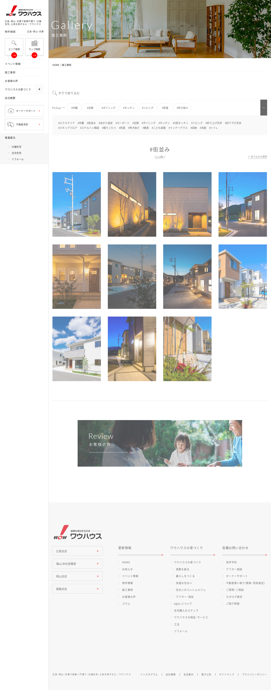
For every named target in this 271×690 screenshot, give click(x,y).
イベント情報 (13, 64)
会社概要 (10, 98)
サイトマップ (226, 681)
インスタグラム (149, 681)
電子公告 (206, 681)
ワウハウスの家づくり (18, 89)
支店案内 (189, 681)
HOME (55, 65)
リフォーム (18, 159)
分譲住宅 (16, 147)
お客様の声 (11, 81)
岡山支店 (61, 583)
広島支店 (61, 557)
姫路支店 (61, 595)
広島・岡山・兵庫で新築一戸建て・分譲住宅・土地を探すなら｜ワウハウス (91, 680)
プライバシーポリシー (254, 681)
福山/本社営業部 (66, 570)
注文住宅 (16, 153)
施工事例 (10, 72)
